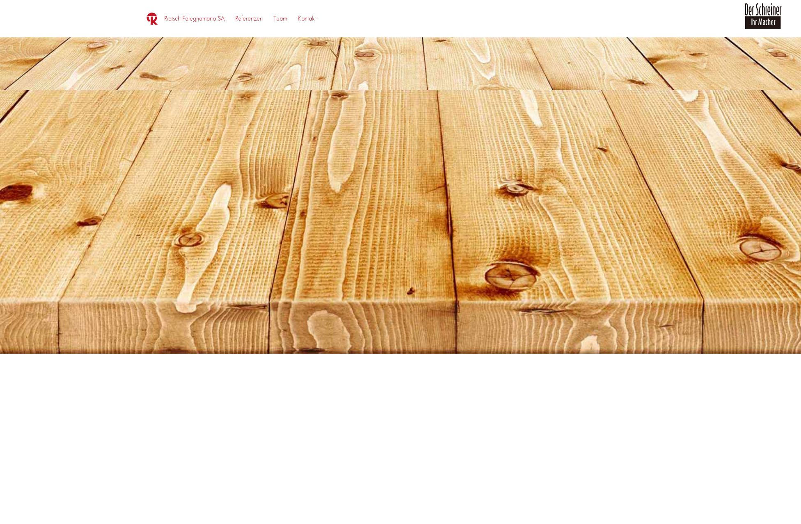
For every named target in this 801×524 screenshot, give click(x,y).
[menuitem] (194, 18)
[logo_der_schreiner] (763, 20)
